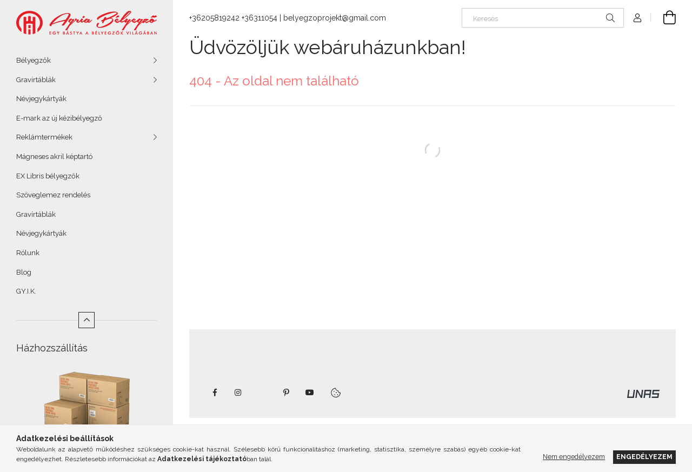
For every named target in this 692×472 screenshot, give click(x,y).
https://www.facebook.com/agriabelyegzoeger (214, 392)
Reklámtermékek (44, 137)
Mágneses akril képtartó (54, 156)
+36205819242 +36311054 (233, 18)
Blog (23, 272)
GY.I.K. (26, 291)
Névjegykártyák (41, 99)
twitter (262, 392)
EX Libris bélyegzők (47, 176)
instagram (238, 392)
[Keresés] (543, 18)
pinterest (286, 392)
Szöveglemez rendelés (53, 195)
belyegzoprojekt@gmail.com (334, 18)
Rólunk (27, 253)
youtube (310, 392)
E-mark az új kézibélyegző (59, 118)
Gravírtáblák (36, 80)
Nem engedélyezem (574, 457)
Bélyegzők (33, 60)
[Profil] (637, 18)
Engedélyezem (644, 457)
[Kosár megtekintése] (663, 18)
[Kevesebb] (86, 320)
